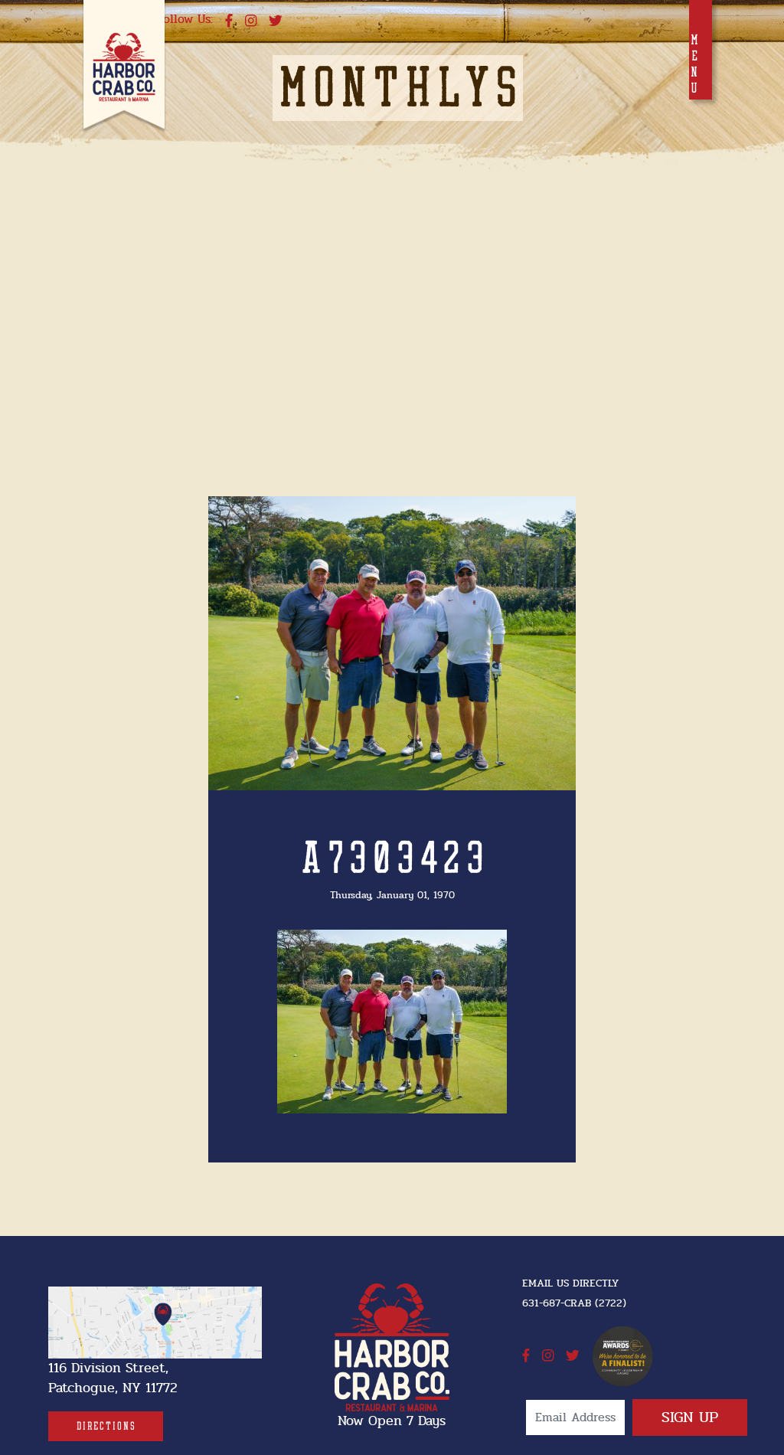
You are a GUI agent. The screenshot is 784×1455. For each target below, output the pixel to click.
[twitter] (276, 21)
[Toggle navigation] (700, 50)
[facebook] (229, 21)
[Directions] (105, 1426)
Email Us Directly (570, 1283)
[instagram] (250, 21)
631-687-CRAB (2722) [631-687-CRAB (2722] (574, 1303)
